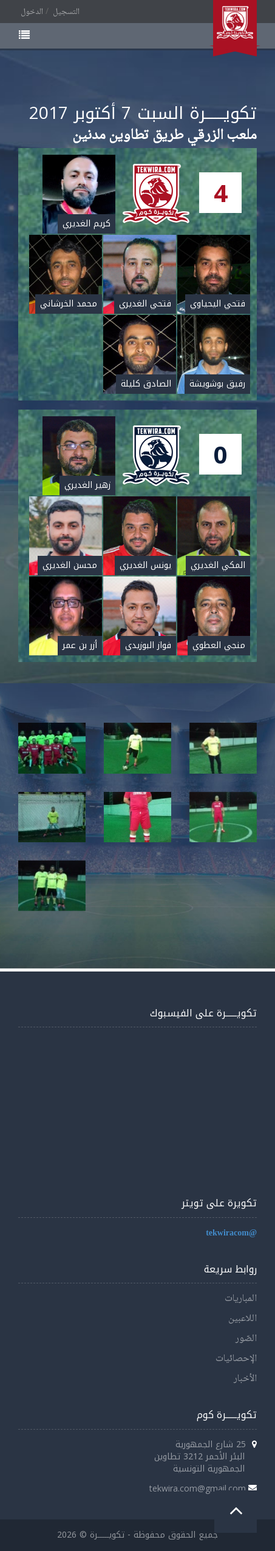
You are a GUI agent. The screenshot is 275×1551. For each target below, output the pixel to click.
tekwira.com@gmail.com (197, 1488)
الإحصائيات (236, 1359)
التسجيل (66, 12)
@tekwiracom (231, 1233)
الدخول (32, 12)
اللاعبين (242, 1319)
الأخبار (245, 1379)
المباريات (241, 1299)
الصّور (246, 1339)
